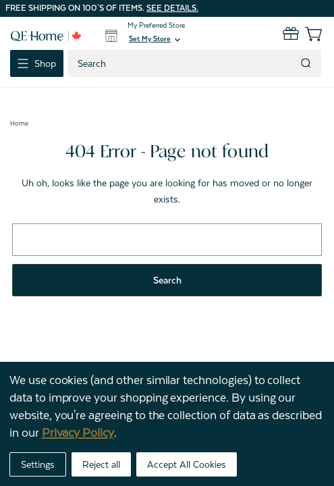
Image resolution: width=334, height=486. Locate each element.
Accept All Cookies (186, 464)
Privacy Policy (78, 432)
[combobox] (182, 63)
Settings (38, 464)
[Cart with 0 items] (305, 34)
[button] (156, 39)
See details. (172, 8)
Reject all (101, 464)
